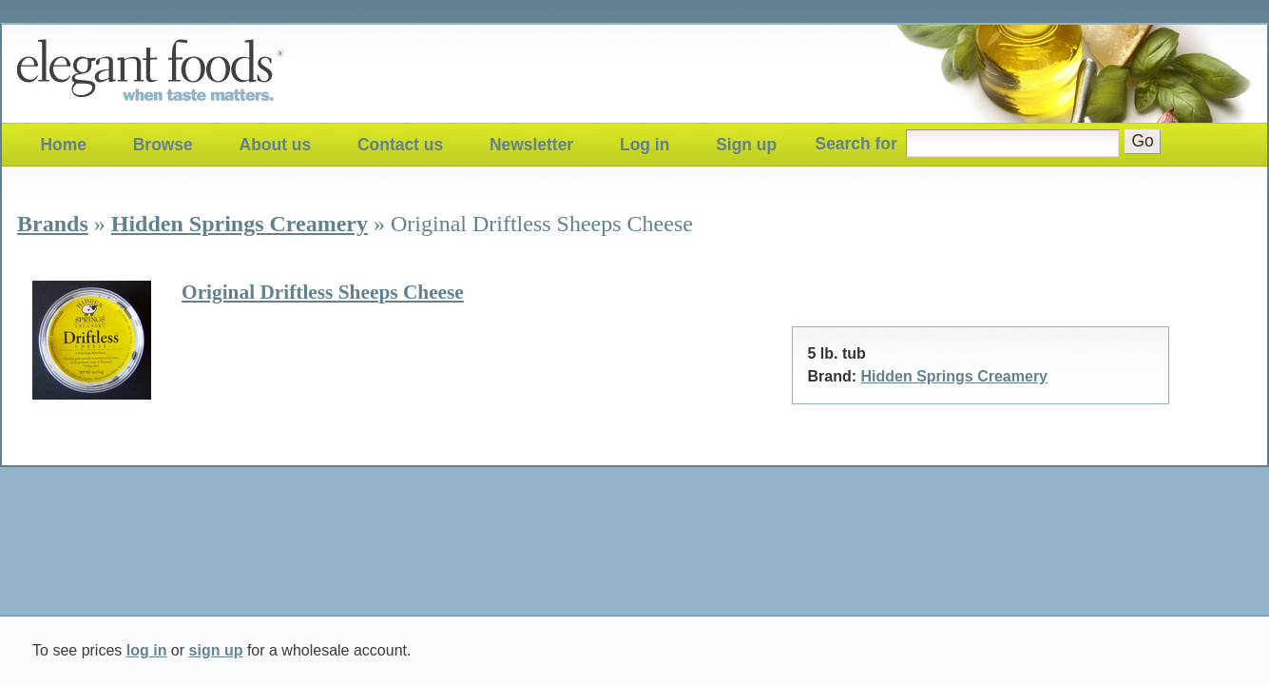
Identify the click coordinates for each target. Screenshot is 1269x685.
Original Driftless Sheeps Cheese (323, 292)
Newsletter (531, 144)
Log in (644, 144)
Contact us (400, 144)
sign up (216, 650)
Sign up (746, 144)
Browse (163, 144)
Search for (856, 143)
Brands (52, 223)
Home (63, 144)
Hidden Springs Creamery (239, 223)
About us (276, 144)
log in (146, 650)
